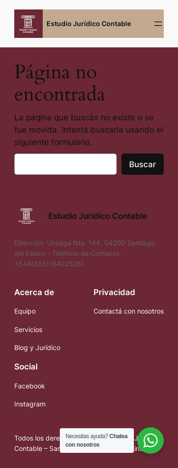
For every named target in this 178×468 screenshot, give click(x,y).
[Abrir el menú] (158, 23)
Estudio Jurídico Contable (89, 23)
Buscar (142, 164)
